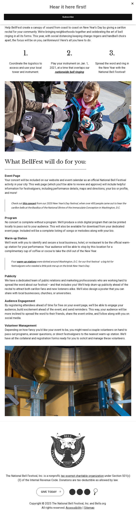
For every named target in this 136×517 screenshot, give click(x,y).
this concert (29, 203)
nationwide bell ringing (69, 72)
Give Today (49, 491)
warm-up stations (26, 261)
